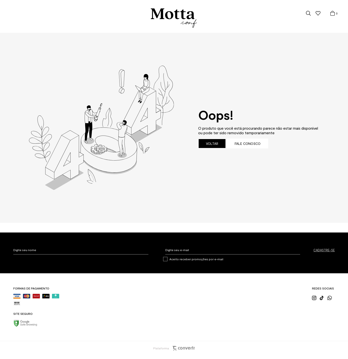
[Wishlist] (318, 13)
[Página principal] (174, 18)
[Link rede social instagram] (315, 297)
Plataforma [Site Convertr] (174, 348)
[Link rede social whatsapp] (331, 297)
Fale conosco (248, 143)
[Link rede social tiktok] (323, 297)
